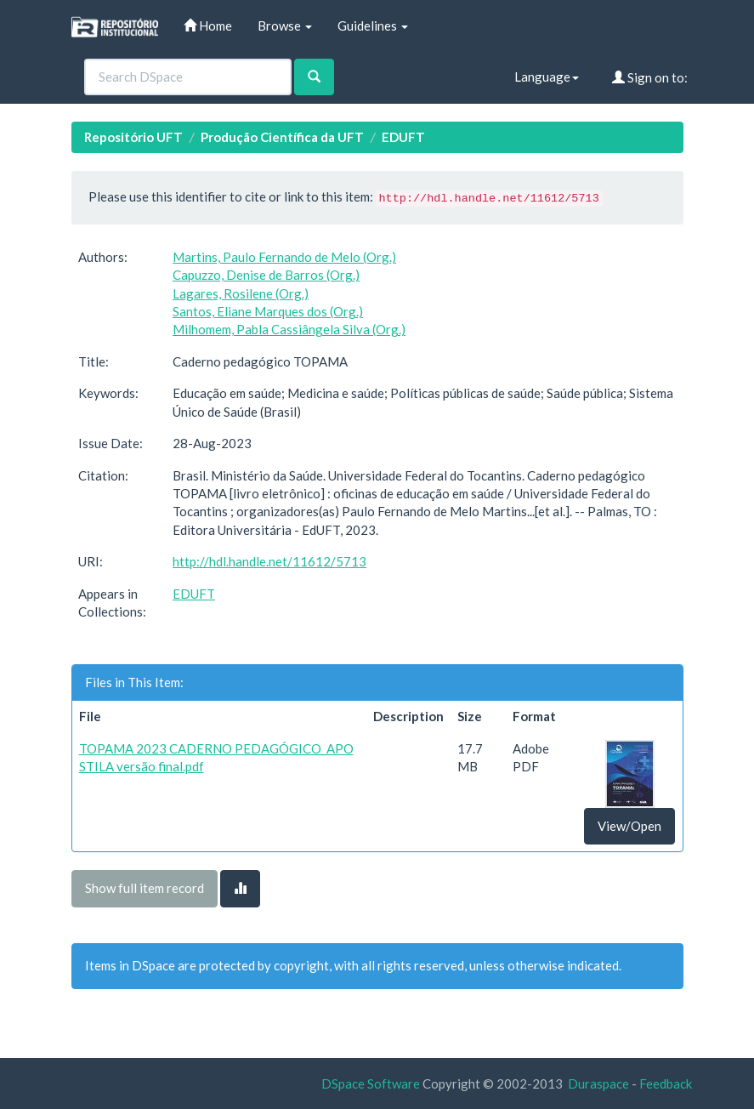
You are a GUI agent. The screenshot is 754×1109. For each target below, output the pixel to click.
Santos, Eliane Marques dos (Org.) (268, 311)
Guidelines (372, 25)
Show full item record (144, 888)
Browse (285, 25)
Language (546, 76)
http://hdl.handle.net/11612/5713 (269, 561)
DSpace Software (370, 1083)
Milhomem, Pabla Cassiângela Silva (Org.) (289, 329)
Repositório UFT (133, 137)
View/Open (629, 825)
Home (208, 25)
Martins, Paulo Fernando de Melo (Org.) (284, 256)
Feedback (665, 1083)
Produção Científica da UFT (282, 137)
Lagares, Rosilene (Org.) (241, 293)
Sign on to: (650, 77)
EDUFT (403, 137)
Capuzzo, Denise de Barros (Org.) (266, 274)
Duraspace (598, 1083)
